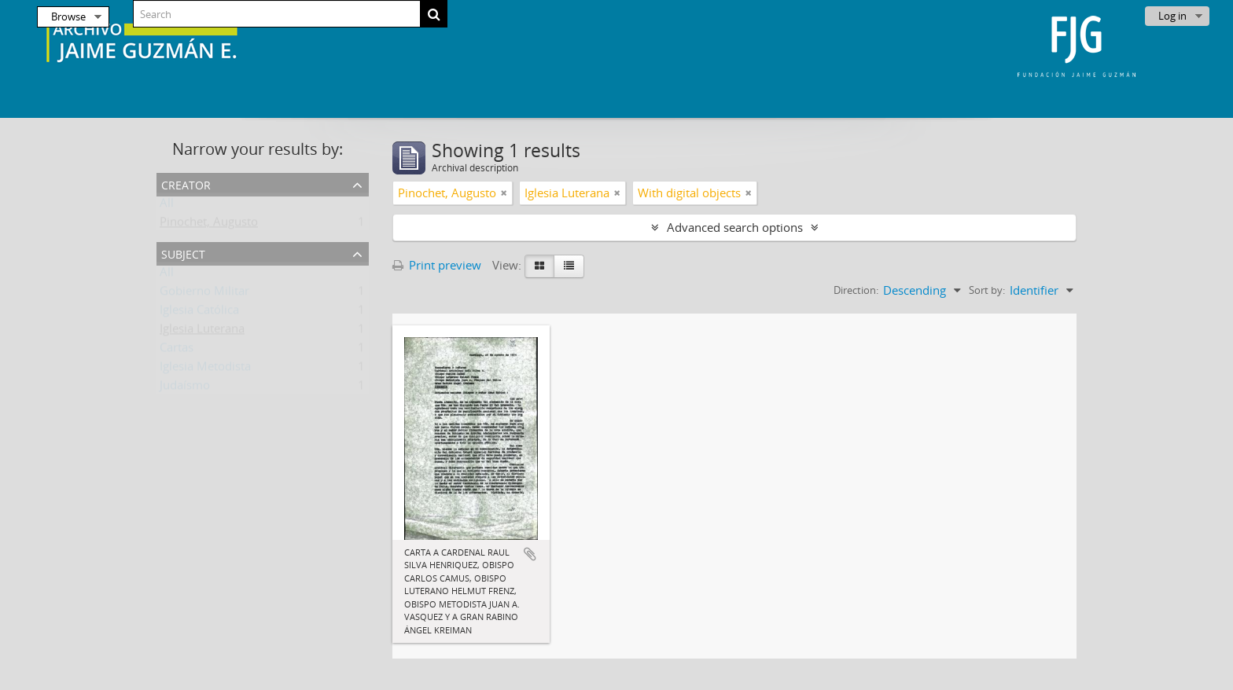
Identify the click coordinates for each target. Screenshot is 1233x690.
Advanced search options (735, 227)
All (167, 206)
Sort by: (987, 290)
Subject (183, 252)
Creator (186, 183)
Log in (1172, 16)
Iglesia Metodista (205, 369)
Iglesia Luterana (202, 331)
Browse (68, 16)
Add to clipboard (530, 554)
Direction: (856, 290)
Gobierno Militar (204, 294)
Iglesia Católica (199, 313)
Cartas (176, 350)
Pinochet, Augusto (209, 225)
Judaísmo (185, 388)
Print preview (436, 265)
